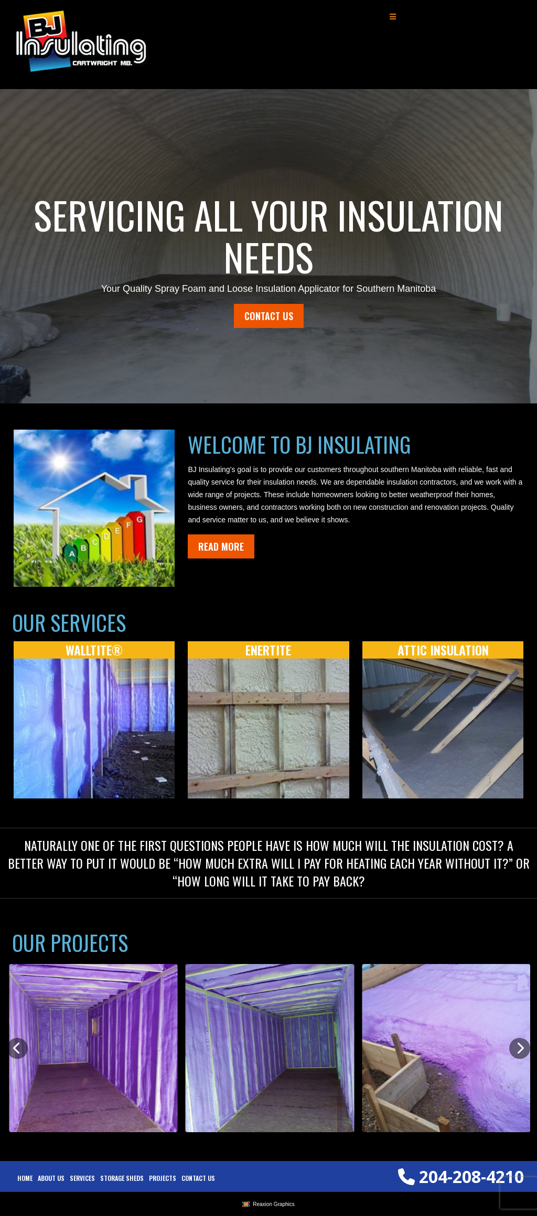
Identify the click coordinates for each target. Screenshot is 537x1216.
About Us (51, 1178)
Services (82, 1178)
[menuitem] (25, 1178)
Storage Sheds (122, 1178)
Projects (162, 1178)
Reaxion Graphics (273, 1204)
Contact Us (268, 316)
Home (25, 1178)
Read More (221, 546)
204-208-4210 (461, 1176)
